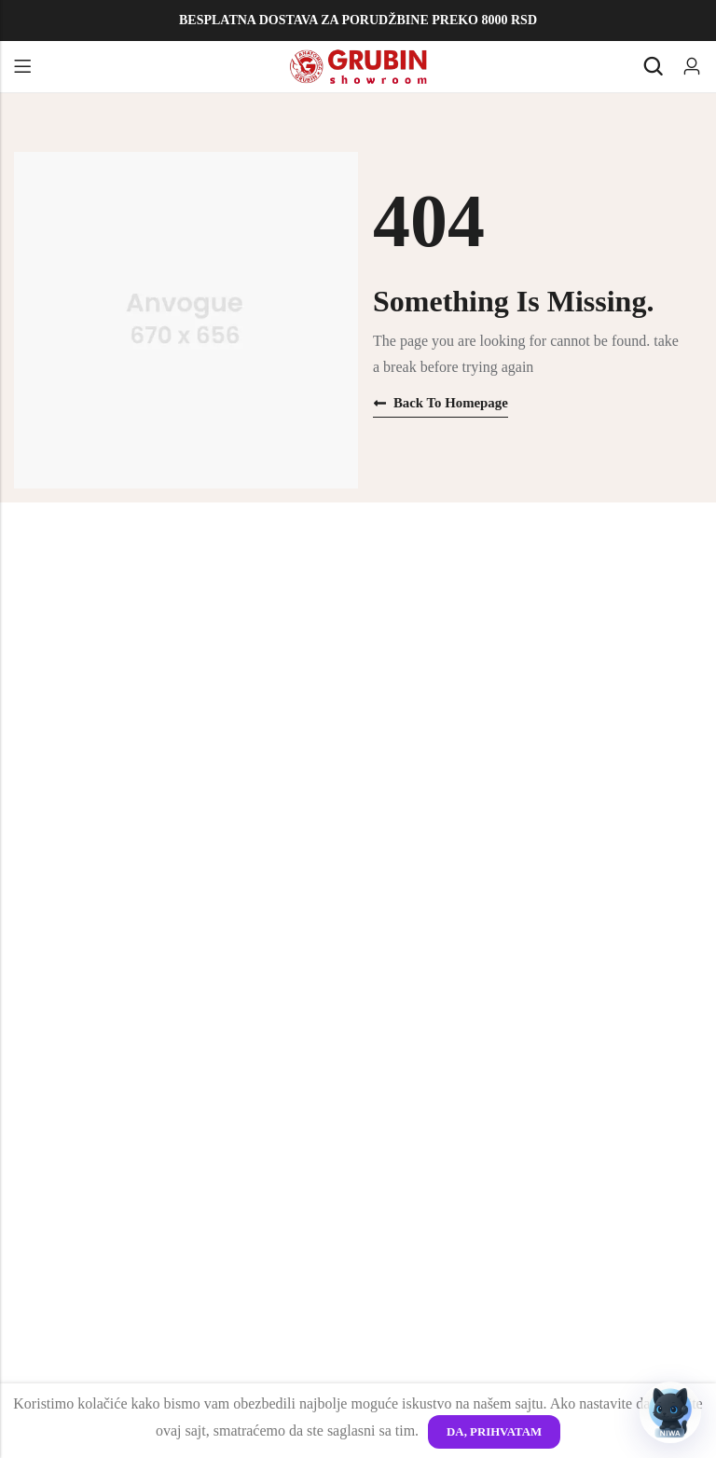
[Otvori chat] (670, 1412)
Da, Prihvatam (494, 1431)
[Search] (652, 66)
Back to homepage (441, 402)
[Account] (692, 66)
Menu (22, 67)
